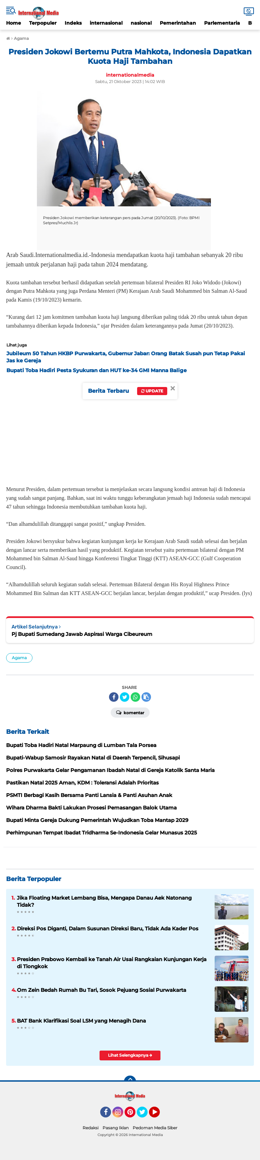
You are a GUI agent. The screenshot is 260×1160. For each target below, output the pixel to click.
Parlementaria (222, 23)
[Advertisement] (130, 427)
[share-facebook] (113, 697)
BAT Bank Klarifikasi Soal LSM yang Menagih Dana (81, 1020)
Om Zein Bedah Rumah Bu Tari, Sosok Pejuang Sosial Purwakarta (101, 990)
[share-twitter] (124, 697)
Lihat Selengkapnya (130, 1055)
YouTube (159, 1115)
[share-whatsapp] (135, 697)
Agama (19, 657)
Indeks (73, 23)
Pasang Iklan (116, 1127)
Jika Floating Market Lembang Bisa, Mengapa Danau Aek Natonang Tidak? (104, 901)
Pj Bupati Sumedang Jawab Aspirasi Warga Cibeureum (82, 634)
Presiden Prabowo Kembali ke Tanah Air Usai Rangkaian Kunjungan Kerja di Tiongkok (112, 963)
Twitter (145, 1115)
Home (13, 23)
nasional (141, 23)
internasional (106, 23)
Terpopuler (43, 23)
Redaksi (91, 1127)
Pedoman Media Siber (155, 1127)
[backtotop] (130, 1082)
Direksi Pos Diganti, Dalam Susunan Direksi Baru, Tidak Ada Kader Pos (107, 928)
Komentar (130, 712)
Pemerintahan (178, 23)
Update (152, 390)
